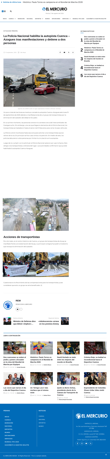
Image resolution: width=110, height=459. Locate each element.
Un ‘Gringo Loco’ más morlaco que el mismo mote (39, 390)
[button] (3, 11)
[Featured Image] (14, 348)
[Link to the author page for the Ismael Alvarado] (21, 367)
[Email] (64, 52)
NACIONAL (42, 419)
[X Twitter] (69, 52)
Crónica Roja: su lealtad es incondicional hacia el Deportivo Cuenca (94, 68)
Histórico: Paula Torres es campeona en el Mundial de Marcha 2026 (53, 2)
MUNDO (41, 426)
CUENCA (41, 416)
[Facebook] (60, 52)
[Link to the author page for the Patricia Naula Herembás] (65, 399)
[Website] (21, 309)
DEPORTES (42, 423)
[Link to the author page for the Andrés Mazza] (47, 364)
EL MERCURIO (7, 456)
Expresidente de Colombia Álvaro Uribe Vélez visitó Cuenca (95, 390)
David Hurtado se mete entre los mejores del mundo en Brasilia (94, 59)
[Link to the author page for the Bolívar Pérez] (47, 395)
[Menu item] (5, 18)
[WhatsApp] (73, 52)
